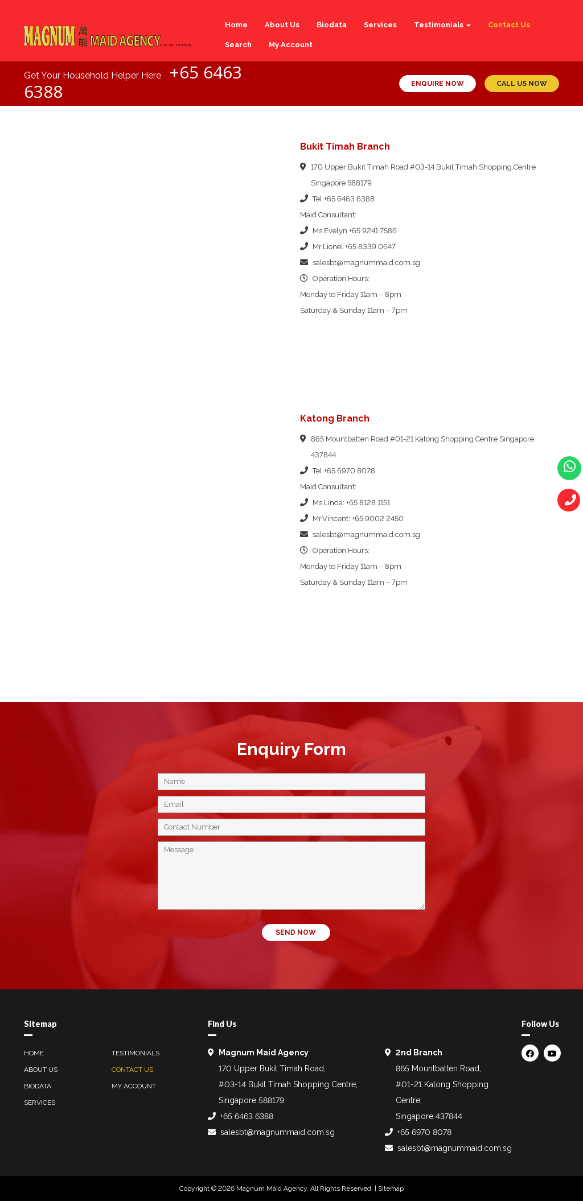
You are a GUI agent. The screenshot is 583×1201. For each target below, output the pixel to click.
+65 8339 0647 (370, 246)
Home (236, 24)
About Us (282, 24)
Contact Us (509, 24)
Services (380, 24)
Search (238, 44)
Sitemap (391, 1188)
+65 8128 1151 (368, 502)
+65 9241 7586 (373, 230)
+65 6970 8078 (349, 471)
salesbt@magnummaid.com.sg (366, 262)
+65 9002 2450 (378, 518)
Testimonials (442, 24)
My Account (291, 44)
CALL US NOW (521, 84)
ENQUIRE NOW (437, 84)
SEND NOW (296, 932)
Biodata (332, 24)
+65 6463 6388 (349, 199)
